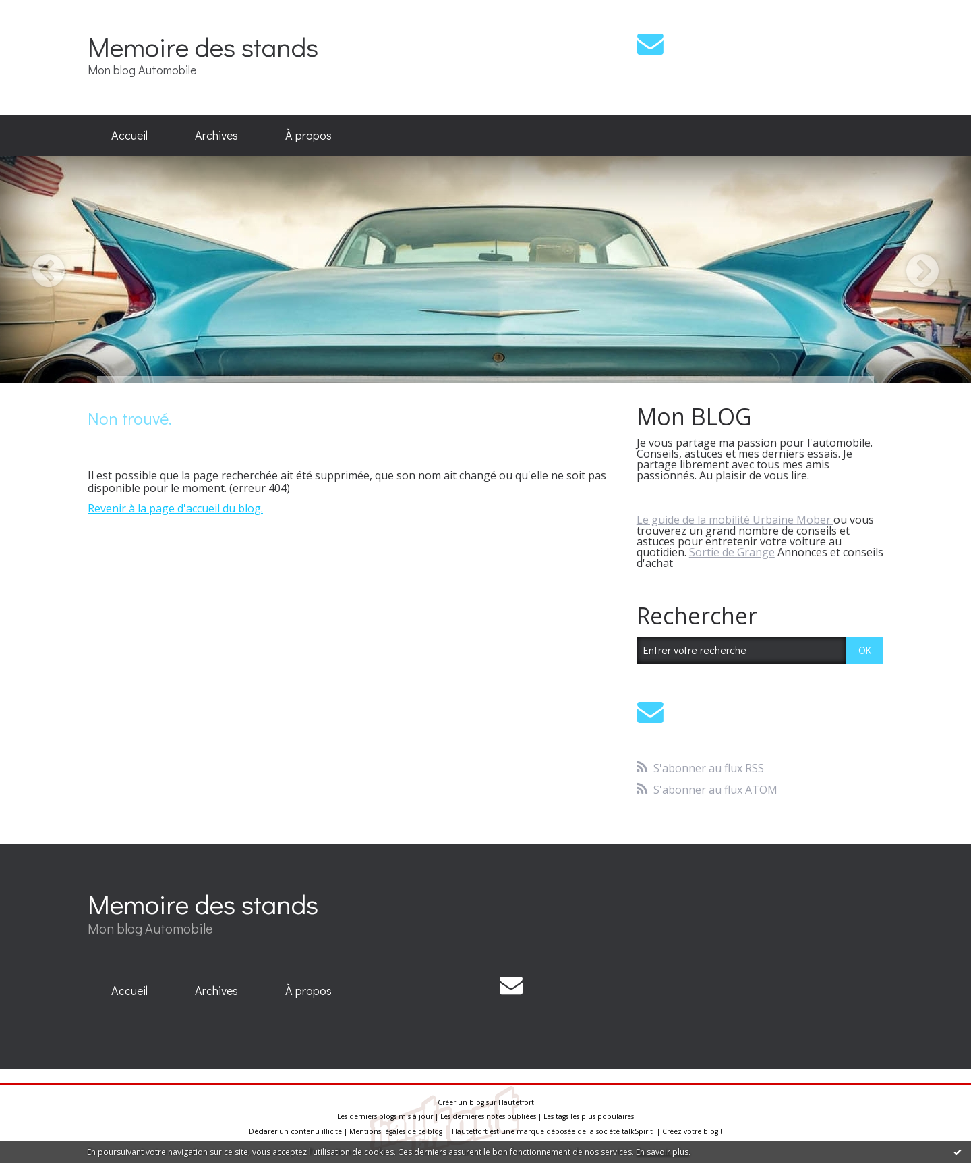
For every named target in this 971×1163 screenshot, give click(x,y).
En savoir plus (662, 1152)
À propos (308, 135)
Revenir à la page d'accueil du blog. (175, 508)
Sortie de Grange (732, 552)
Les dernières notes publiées (488, 1116)
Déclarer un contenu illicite (295, 1131)
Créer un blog (461, 1102)
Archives (216, 135)
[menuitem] (129, 136)
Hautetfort (516, 1102)
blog (710, 1131)
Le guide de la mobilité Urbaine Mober (735, 519)
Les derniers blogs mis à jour (385, 1116)
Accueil (129, 135)
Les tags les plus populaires (588, 1116)
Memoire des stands (203, 46)
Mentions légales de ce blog (395, 1131)
